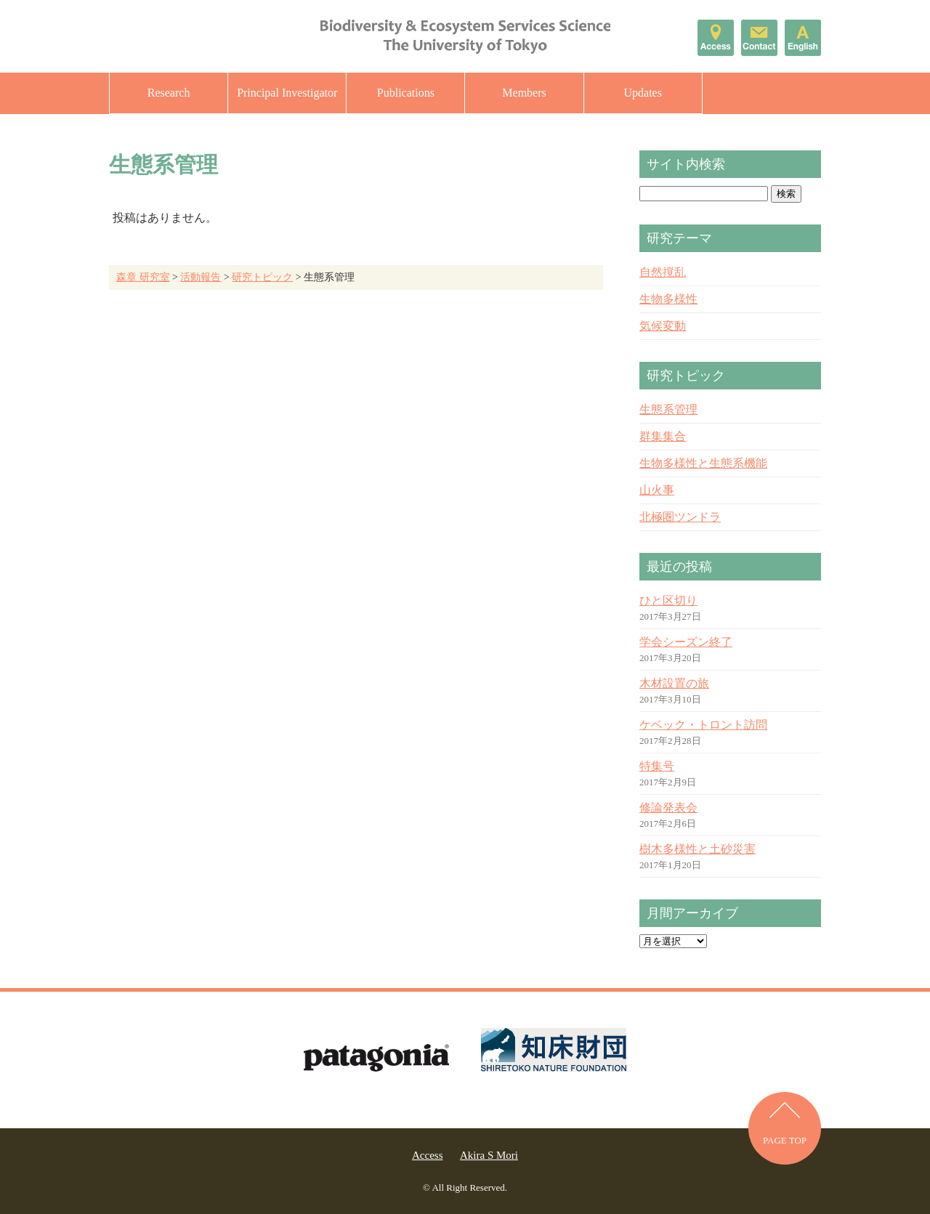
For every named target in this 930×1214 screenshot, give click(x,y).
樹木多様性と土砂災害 (697, 849)
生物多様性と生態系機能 (703, 463)
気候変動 (662, 326)
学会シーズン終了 (685, 642)
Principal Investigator (287, 92)
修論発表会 (668, 807)
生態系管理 (668, 409)
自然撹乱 (662, 272)
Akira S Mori (489, 1155)
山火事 (656, 490)
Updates (642, 92)
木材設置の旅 (674, 683)
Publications (405, 92)
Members (524, 92)
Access (427, 1155)
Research (168, 92)
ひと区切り (668, 600)
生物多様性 (668, 299)
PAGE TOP (784, 1140)
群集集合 (662, 436)
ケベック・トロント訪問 (703, 725)
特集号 (656, 766)
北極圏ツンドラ (680, 517)
